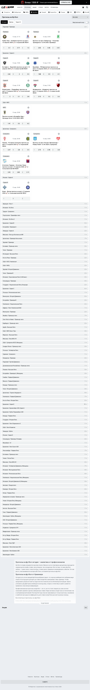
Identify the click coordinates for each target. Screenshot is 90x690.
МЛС (4, 107)
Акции (34, 7)
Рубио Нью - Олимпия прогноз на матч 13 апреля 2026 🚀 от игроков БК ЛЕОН (15, 41)
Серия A (5, 58)
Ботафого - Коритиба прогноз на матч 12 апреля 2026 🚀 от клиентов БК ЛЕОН (16, 68)
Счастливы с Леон (9, 646)
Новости (19, 7)
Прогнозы (27, 7)
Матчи (47, 7)
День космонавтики (9, 624)
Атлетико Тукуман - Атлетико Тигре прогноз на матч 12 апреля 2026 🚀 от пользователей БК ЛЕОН (15, 166)
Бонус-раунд (7, 667)
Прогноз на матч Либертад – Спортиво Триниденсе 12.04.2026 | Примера (46, 41)
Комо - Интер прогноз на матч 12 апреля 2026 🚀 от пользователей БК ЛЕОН (16, 192)
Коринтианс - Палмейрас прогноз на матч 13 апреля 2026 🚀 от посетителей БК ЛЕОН (16, 91)
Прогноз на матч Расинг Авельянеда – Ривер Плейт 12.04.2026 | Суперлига (46, 143)
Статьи (40, 7)
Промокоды (54, 7)
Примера (5, 32)
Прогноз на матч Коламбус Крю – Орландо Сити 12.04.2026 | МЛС (13, 117)
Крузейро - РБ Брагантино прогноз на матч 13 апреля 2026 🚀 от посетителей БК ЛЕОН (46, 68)
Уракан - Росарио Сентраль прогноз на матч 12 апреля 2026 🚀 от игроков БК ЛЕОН (15, 144)
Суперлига (6, 133)
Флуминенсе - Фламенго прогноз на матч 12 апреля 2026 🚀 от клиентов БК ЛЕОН (46, 91)
